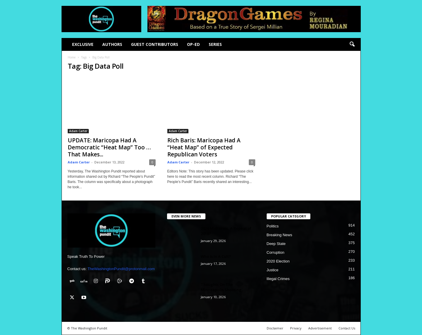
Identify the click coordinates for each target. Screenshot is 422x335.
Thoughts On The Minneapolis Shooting (221, 287)
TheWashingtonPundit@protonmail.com (121, 269)
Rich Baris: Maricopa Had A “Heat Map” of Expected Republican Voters (204, 147)
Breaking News (279, 235)
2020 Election (278, 261)
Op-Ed (193, 44)
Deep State (276, 243)
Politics (273, 226)
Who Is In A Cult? (216, 256)
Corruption (276, 252)
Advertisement (320, 328)
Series (215, 44)
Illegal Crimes (278, 279)
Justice (272, 270)
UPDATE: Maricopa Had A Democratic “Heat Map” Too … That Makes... (109, 147)
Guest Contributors (154, 44)
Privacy (296, 328)
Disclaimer (275, 328)
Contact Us (346, 328)
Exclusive (82, 44)
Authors (112, 44)
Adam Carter (78, 131)
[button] (352, 44)
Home (72, 57)
